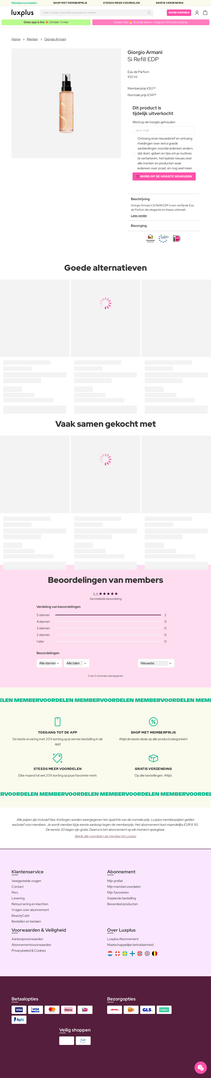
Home (16, 39)
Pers (15, 892)
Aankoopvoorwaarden (27, 939)
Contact (18, 886)
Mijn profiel (115, 881)
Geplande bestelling (121, 898)
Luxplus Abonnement (123, 939)
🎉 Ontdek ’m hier (46, 22)
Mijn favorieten (118, 892)
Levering (18, 898)
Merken (32, 39)
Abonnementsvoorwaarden (31, 945)
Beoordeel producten (122, 904)
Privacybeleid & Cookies (29, 950)
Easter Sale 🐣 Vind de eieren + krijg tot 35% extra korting (150, 22)
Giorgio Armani (55, 39)
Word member (179, 12)
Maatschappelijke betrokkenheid (130, 945)
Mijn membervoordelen (124, 886)
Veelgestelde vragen (26, 881)
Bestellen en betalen (26, 921)
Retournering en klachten (30, 904)
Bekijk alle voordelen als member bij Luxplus (105, 836)
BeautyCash (21, 915)
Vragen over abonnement (30, 910)
